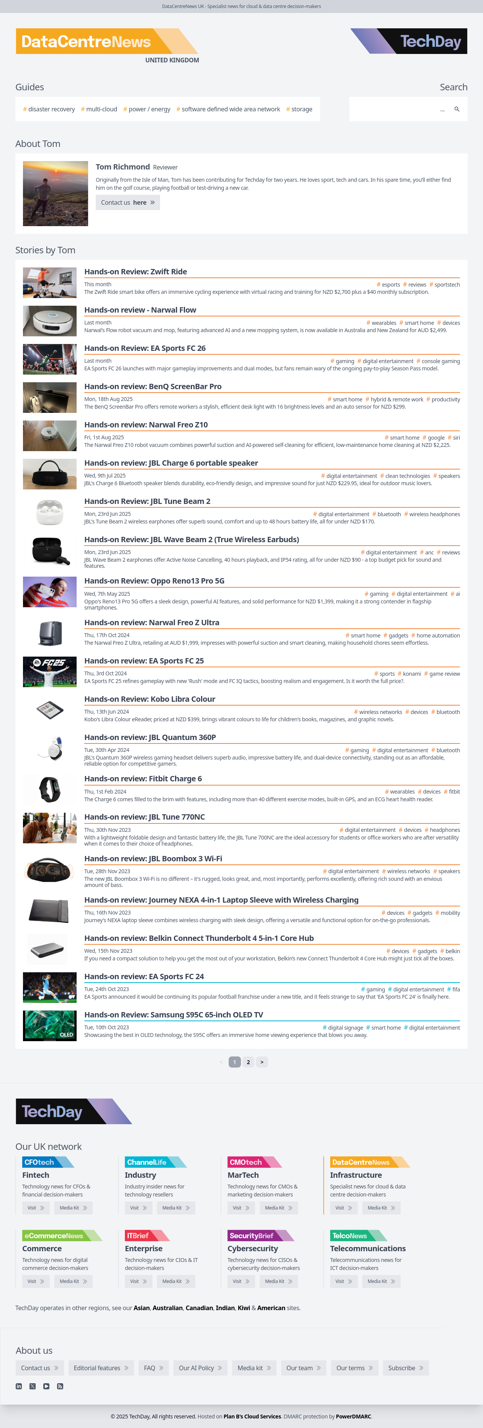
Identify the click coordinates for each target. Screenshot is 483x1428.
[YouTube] (46, 1386)
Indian (225, 1308)
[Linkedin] (19, 1386)
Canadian (199, 1308)
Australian (168, 1308)
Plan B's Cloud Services (252, 1416)
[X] (32, 1386)
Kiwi (244, 1308)
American (271, 1308)
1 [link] (234, 1062)
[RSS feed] (60, 1386)
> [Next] (262, 1062)
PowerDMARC (353, 1416)
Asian (142, 1308)
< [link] (221, 1062)
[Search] (400, 109)
